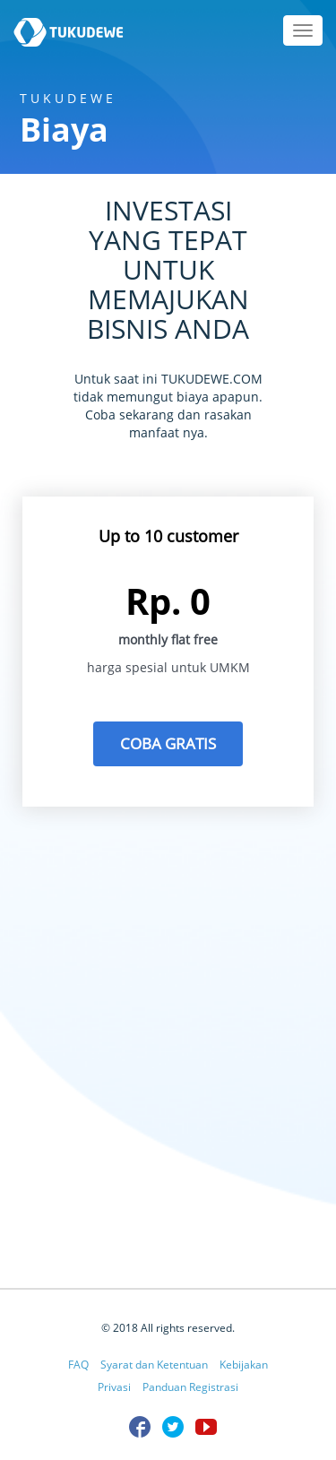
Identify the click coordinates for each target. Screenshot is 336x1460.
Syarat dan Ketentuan (154, 1364)
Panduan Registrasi (190, 1387)
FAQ (78, 1364)
